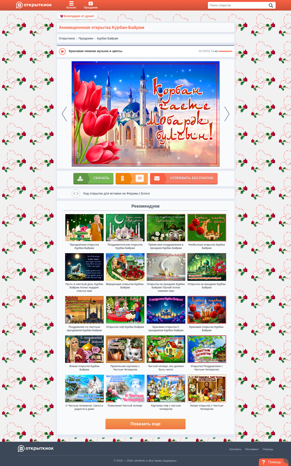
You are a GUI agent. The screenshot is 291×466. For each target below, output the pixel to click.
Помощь (268, 449)
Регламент (252, 449)
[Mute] (216, 51)
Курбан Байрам (107, 38)
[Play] (62, 51)
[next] (227, 114)
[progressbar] (225, 51)
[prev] (64, 114)
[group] (145, 51)
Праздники (86, 38)
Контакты (235, 449)
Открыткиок (67, 38)
